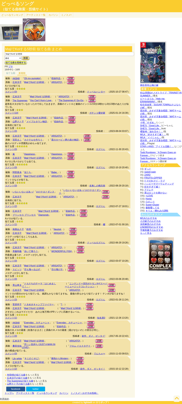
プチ (10, 66)
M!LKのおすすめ (148, 218)
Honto (149, 199)
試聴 (70, 78)
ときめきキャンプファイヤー (39, 304)
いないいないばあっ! (23, 192)
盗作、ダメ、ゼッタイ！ (92, 369)
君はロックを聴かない (155, 193)
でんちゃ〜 (99, 353)
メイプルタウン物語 (36, 121)
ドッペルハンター (96, 92)
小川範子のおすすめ (150, 221)
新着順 (22, 73)
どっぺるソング (17, 3)
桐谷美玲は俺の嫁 (149, 85)
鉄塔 (28, 229)
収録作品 (55, 78)
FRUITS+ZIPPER (153, 178)
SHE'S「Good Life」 (150, 125)
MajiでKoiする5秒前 (34, 82)
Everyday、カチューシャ (37, 322)
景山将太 (17, 285)
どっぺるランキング (47, 393)
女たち (27, 172)
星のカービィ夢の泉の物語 (65, 140)
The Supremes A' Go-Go (71, 100)
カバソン (53, 15)
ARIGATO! (56, 82)
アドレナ (148, 190)
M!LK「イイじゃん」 (150, 137)
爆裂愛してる (152, 207)
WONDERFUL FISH (61, 251)
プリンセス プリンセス (24, 215)
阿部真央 (17, 172)
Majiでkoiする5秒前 (34, 362)
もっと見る (146, 233)
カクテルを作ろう (33, 140)
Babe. (54, 172)
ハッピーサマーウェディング (159, 184)
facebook (15, 389)
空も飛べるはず (32, 269)
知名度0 (101, 318)
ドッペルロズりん (96, 242)
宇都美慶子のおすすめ (151, 230)
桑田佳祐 (17, 346)
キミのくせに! (31, 358)
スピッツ (17, 269)
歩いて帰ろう (31, 251)
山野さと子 (18, 121)
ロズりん (100, 149)
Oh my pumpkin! (32, 78)
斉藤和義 (17, 251)
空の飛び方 (57, 269)
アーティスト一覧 (25, 393)
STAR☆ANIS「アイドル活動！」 (157, 146)
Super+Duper (152, 204)
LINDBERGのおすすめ (151, 227)
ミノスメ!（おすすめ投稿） (85, 393)
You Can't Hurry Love (40, 100)
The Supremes (20, 100)
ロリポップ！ (102, 402)
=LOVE (149, 196)
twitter (36, 389)
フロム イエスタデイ (79, 346)
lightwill (88, 402)
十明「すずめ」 (148, 122)
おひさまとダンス (45, 192)
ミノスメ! (66, 15)
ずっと (147, 169)
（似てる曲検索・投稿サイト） (25, 9)
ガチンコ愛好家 (97, 113)
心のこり (150, 202)
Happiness (29, 154)
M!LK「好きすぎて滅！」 (153, 134)
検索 (25, 58)
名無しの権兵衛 (97, 185)
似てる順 (10, 73)
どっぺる (12, 15)
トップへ (9, 393)
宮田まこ (17, 140)
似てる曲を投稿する (16, 62)
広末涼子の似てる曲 (17, 378)
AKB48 (16, 78)
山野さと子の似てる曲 (18, 384)
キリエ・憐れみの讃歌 (157, 210)
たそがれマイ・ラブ (154, 181)
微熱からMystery (59, 358)
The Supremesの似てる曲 (20, 381)
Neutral (57, 229)
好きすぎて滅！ (152, 187)
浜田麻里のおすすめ (150, 224)
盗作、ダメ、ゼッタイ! (93, 336)
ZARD (147, 175)
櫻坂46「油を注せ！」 (151, 131)
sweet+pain (150, 172)
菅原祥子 (17, 304)
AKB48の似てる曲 (16, 375)
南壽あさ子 (18, 229)
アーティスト (36, 15)
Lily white (17, 358)
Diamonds (43, 215)
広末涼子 (17, 82)
